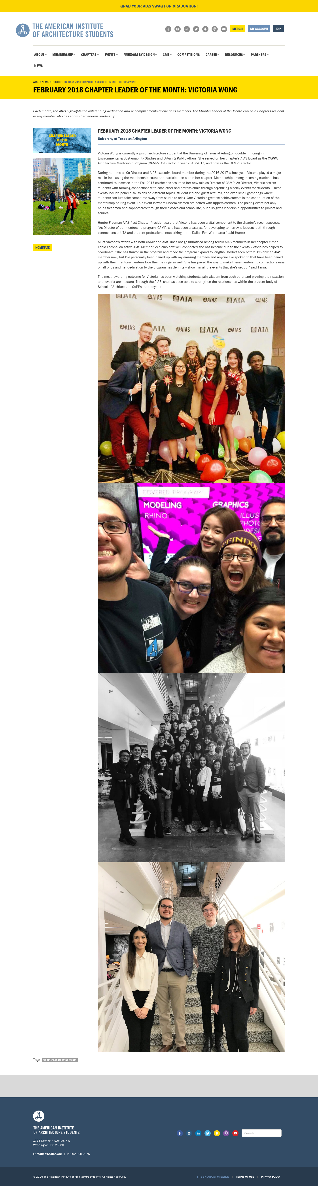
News (38, 65)
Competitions (188, 54)
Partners (260, 54)
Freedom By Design (140, 54)
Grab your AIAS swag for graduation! (159, 6)
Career (212, 54)
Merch (237, 28)
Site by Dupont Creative (213, 1176)
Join (279, 28)
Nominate (42, 247)
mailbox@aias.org (49, 1154)
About (40, 54)
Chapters (90, 54)
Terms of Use (245, 1176)
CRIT (167, 54)
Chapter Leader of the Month (59, 1060)
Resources (235, 54)
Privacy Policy (270, 1176)
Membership (63, 54)
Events (111, 54)
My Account (259, 28)
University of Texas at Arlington (122, 138)
